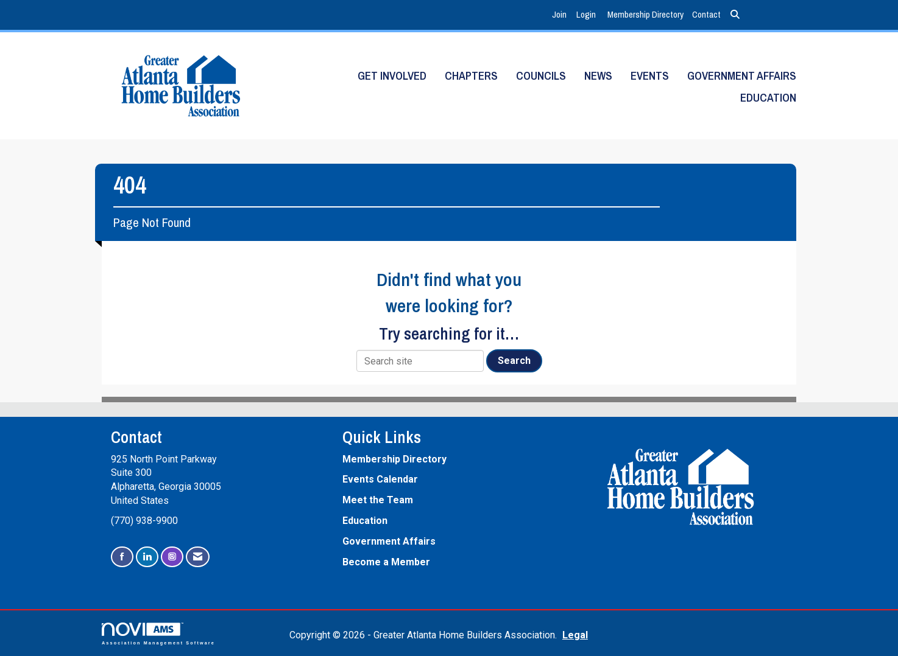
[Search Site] (735, 15)
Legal (575, 635)
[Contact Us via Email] (198, 557)
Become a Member (386, 562)
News (598, 75)
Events (650, 75)
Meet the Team (377, 500)
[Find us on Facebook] (122, 557)
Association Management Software (158, 634)
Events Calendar (380, 479)
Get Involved (392, 75)
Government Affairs (741, 75)
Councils (541, 75)
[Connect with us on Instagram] (172, 557)
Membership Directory (645, 14)
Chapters (471, 75)
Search (514, 360)
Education (768, 97)
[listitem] (561, 15)
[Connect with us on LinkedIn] (147, 557)
